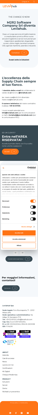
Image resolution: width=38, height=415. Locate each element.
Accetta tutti (19, 233)
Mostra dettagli (26, 227)
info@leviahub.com (24, 319)
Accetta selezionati (19, 239)
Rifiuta (19, 245)
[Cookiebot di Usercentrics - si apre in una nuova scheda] (27, 168)
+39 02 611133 (11, 319)
